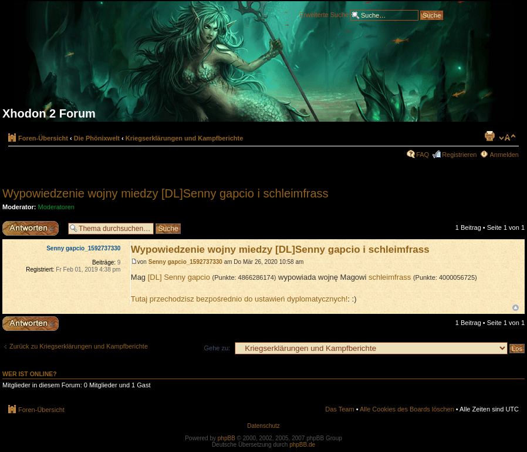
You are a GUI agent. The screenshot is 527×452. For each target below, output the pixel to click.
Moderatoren (56, 206)
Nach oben (515, 307)
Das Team (339, 409)
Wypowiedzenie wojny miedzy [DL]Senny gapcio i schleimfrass (165, 193)
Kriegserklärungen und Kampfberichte (185, 138)
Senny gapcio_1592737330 (185, 262)
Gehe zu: (217, 347)
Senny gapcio (187, 277)
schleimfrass (390, 277)
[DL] (156, 277)
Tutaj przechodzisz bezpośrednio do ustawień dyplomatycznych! (239, 298)
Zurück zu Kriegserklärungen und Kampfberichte (78, 346)
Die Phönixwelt (97, 138)
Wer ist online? (29, 373)
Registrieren (459, 154)
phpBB (226, 438)
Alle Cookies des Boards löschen (407, 409)
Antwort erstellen (32, 228)
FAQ (422, 154)
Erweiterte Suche (324, 14)
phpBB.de (302, 444)
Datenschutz (263, 426)
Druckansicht (489, 135)
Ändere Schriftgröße (507, 137)
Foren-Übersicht (43, 138)
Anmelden (504, 154)
